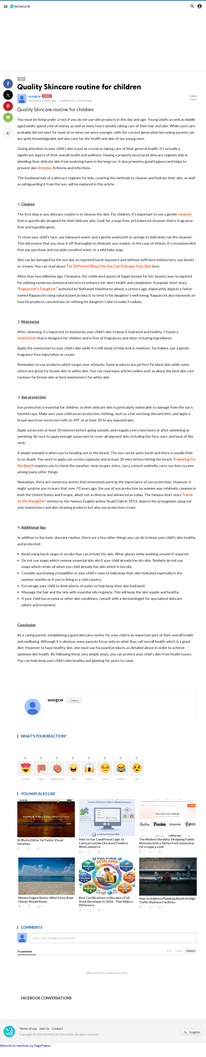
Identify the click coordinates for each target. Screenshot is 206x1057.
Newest (190, 950)
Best (169, 950)
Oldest (179, 950)
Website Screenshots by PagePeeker (25, 1045)
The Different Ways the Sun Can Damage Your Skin (108, 266)
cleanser (185, 214)
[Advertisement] (103, 43)
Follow (74, 700)
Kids (21, 78)
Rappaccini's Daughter (37, 289)
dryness (44, 168)
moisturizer (26, 338)
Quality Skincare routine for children (79, 86)
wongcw (34, 96)
